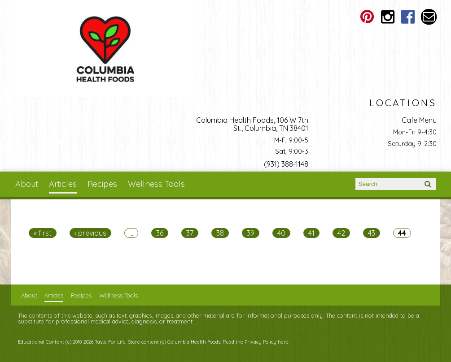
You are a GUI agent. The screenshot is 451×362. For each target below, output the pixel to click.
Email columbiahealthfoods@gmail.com (429, 17)
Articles (63, 184)
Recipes (102, 184)
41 (311, 232)
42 (341, 232)
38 (220, 232)
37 (189, 232)
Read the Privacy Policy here (256, 342)
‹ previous (90, 232)
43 (371, 232)
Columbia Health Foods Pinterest (367, 17)
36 (159, 232)
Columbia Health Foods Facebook (408, 17)
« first (43, 232)
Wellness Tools (156, 184)
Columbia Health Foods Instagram (387, 17)
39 (250, 232)
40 (281, 232)
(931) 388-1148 (286, 163)
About (26, 184)
